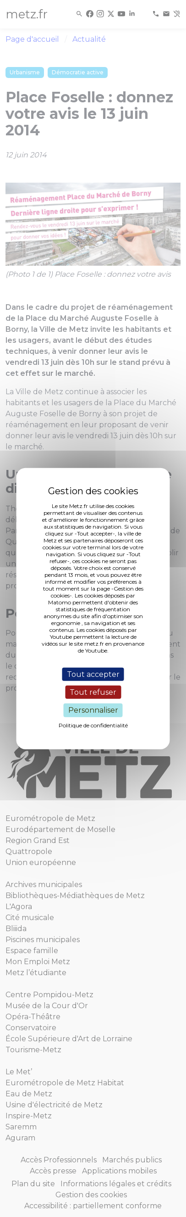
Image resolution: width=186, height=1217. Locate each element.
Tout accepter (93, 674)
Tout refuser (93, 692)
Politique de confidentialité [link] (93, 724)
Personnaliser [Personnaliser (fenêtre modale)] (93, 710)
